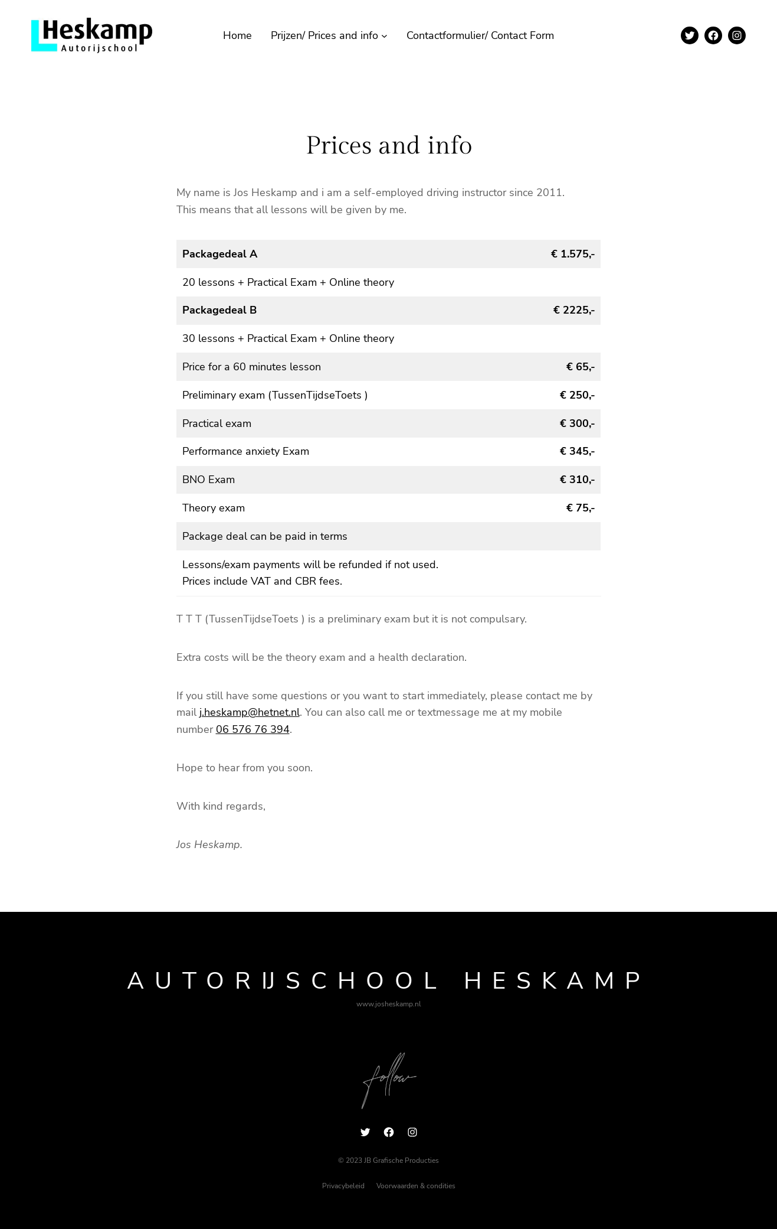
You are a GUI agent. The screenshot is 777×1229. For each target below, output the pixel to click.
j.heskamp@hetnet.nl (249, 712)
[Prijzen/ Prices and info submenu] (384, 35)
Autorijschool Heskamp (388, 981)
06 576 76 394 (253, 729)
